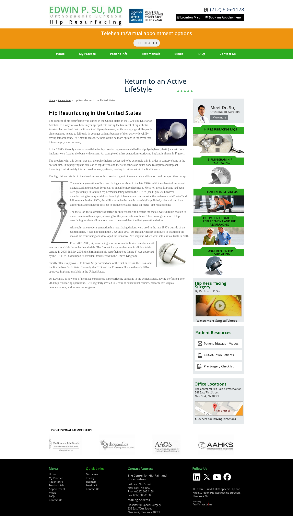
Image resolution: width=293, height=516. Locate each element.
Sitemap (91, 481)
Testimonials (151, 54)
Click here (201, 419)
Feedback (91, 485)
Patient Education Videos (221, 343)
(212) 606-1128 (227, 9)
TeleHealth (146, 43)
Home (60, 54)
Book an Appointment (225, 17)
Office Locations (210, 384)
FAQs (201, 54)
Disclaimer (92, 474)
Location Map (190, 17)
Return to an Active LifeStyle (155, 85)
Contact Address (140, 469)
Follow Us (199, 469)
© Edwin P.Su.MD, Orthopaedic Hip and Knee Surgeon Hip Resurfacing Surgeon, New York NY (217, 492)
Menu (53, 469)
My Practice (87, 54)
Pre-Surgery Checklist (219, 366)
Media (179, 54)
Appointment (57, 489)
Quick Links (95, 469)
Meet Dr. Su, (217, 111)
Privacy (90, 478)
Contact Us (228, 54)
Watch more (205, 320)
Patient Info (119, 54)
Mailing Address (139, 500)
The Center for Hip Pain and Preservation (147, 477)
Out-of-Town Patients (219, 355)
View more (219, 117)
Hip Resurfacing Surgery (218, 288)
